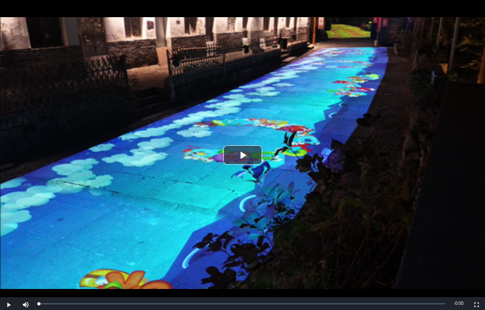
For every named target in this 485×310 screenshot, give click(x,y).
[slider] (242, 303)
